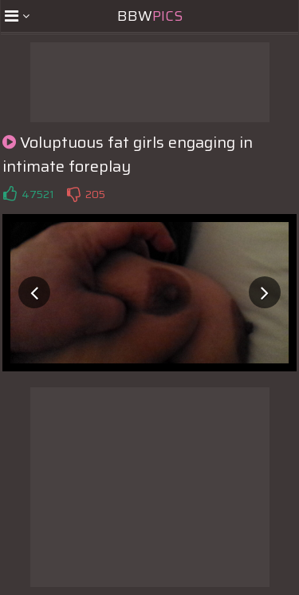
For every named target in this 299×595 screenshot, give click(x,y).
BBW (150, 16)
